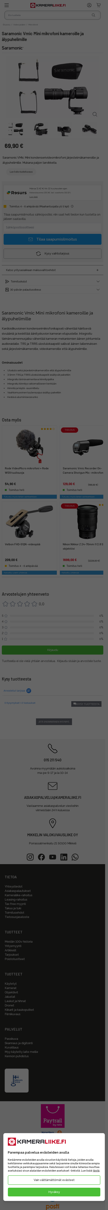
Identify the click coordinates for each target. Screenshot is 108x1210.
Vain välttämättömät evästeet (54, 1180)
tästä (96, 1170)
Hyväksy (54, 1192)
